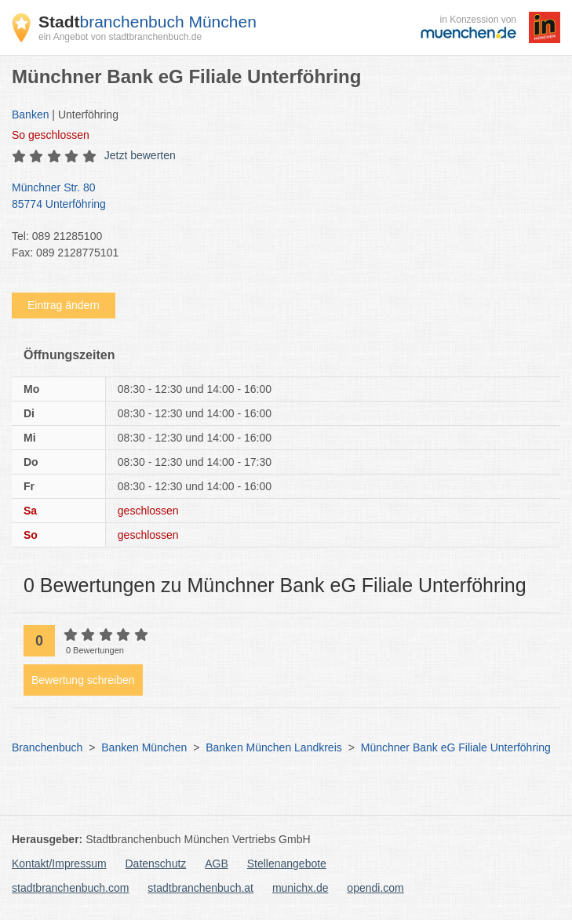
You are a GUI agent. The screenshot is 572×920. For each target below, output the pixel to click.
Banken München (144, 747)
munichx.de (300, 888)
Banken (30, 114)
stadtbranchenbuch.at (200, 888)
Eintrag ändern (63, 305)
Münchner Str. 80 (278, 197)
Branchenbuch (47, 747)
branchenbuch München (147, 22)
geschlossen (50, 135)
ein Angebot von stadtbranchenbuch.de (120, 36)
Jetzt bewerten (140, 155)
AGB (216, 863)
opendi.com (375, 888)
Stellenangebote (286, 863)
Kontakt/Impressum (59, 863)
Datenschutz (156, 863)
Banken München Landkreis (274, 747)
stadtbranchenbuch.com (70, 888)
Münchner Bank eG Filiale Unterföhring (456, 747)
